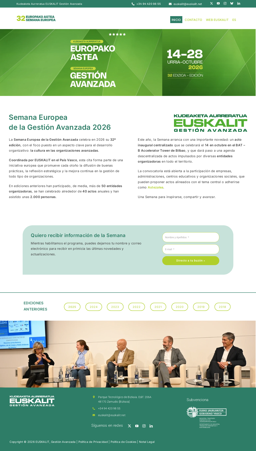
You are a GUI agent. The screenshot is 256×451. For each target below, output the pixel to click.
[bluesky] (231, 3)
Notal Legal (147, 441)
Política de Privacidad (93, 441)
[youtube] (218, 3)
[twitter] (211, 3)
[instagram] (225, 3)
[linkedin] (238, 3)
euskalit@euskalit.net (112, 415)
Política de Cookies (123, 441)
